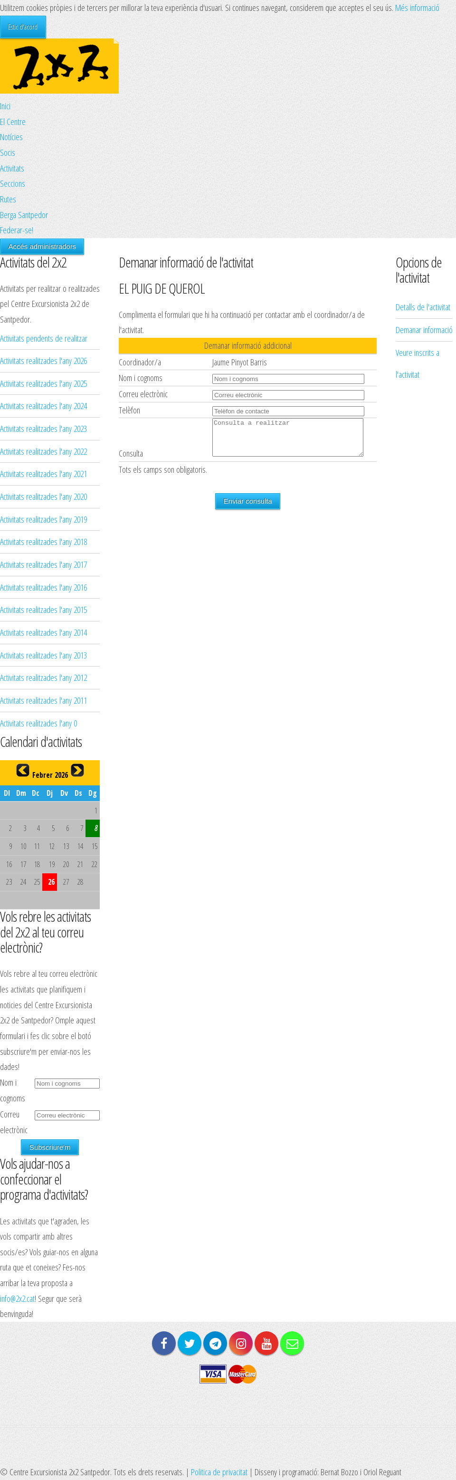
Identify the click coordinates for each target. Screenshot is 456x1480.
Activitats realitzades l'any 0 (38, 723)
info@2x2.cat (17, 1298)
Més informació (417, 7)
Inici (5, 106)
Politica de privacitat (219, 1472)
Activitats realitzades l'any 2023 (43, 428)
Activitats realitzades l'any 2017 (43, 564)
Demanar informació (424, 194)
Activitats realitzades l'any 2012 (43, 677)
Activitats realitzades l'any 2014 (43, 632)
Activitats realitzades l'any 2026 (43, 360)
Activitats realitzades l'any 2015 (43, 609)
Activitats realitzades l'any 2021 (43, 473)
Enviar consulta (248, 508)
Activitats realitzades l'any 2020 (43, 496)
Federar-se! (16, 230)
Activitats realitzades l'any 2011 (43, 700)
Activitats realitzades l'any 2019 (43, 519)
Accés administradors (42, 246)
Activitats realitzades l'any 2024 (43, 405)
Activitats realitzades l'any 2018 (43, 541)
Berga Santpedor (24, 214)
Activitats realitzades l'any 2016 (43, 587)
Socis (7, 152)
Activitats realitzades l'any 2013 (43, 655)
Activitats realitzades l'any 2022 (43, 451)
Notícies (11, 137)
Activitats (12, 168)
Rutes (8, 199)
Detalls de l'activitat (423, 171)
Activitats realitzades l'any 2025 (43, 383)
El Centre (13, 121)
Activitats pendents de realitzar (43, 338)
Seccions (12, 183)
